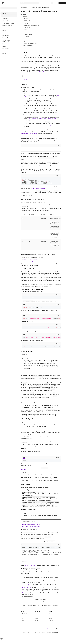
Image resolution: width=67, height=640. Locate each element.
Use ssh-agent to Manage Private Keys (48, 118)
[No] (40, 607)
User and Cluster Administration (6, 41)
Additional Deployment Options (30, 43)
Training (36, 626)
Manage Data (5, 35)
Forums (36, 619)
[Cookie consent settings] (1, 639)
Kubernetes (5, 18)
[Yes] (38, 607)
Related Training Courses (28, 45)
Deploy (4, 13)
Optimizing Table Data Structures (29, 581)
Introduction (5, 11)
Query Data (5, 33)
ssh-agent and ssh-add (32, 118)
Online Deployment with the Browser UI (31, 527)
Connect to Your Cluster (27, 47)
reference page (24, 472)
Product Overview (24, 619)
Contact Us (51, 619)
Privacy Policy (45, 633)
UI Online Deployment (27, 34)
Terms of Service (53, 633)
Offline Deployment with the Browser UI (31, 529)
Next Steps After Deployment (28, 48)
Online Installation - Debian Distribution (31, 25)
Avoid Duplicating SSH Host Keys (39, 190)
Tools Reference (25, 598)
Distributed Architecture (43, 71)
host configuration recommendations (29, 133)
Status (22, 628)
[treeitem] (8, 11)
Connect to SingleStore (7, 25)
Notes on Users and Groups (29, 30)
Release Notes (5, 48)
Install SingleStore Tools (27, 23)
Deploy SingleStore (26, 27)
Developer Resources (7, 37)
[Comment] (43, 607)
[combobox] (52, 3)
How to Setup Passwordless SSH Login (42, 125)
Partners (51, 626)
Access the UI (27, 38)
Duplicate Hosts (27, 20)
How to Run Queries (26, 589)
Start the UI (26, 36)
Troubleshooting (27, 41)
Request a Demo (24, 621)
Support (4, 51)
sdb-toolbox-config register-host (31, 262)
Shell (22, 176)
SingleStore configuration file (30, 260)
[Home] (4, 3)
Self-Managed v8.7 (24, 7)
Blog (50, 621)
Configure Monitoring (27, 593)
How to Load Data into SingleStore (30, 586)
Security (4, 46)
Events (36, 623)
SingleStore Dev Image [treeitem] (8, 23)
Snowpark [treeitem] (5, 20)
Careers (50, 623)
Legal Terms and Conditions (52, 637)
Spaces (36, 621)
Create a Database (6, 28)
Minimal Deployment (28, 32)
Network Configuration (28, 21)
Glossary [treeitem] (4, 53)
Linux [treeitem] (4, 15)
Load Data (4, 30)
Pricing (22, 623)
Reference (4, 43)
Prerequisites (25, 18)
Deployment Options (50, 519)
